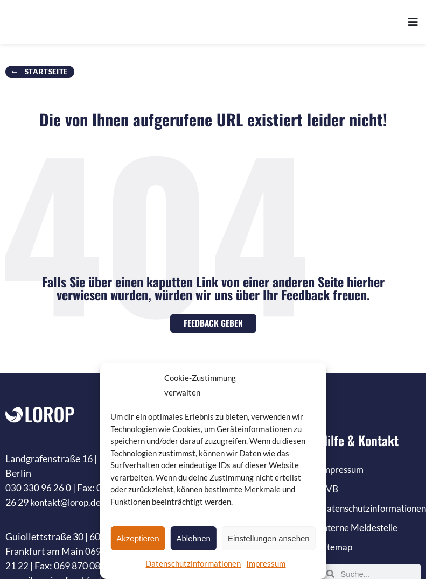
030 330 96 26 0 (38, 487)
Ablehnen (194, 538)
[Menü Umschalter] (413, 22)
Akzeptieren (137, 538)
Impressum (265, 563)
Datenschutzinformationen (193, 563)
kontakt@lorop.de (68, 502)
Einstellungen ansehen (269, 538)
